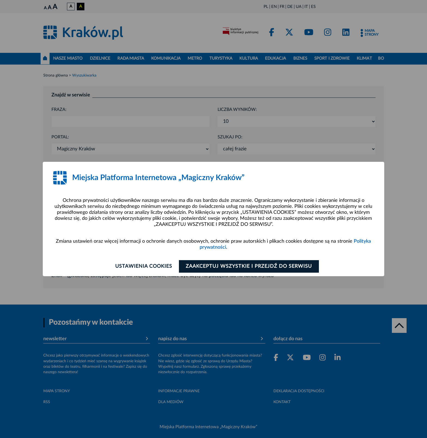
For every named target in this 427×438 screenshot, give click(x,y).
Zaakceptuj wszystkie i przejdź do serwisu (249, 266)
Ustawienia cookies (143, 266)
